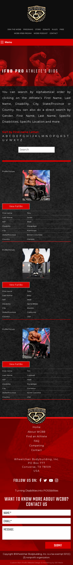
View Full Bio (16, 206)
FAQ (36, 441)
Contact (54, 33)
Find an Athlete (36, 436)
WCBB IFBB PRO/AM (23, 33)
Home (37, 427)
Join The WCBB (14, 29)
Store (38, 29)
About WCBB (36, 431)
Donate (46, 29)
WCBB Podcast (41, 33)
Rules (55, 29)
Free (62, 29)
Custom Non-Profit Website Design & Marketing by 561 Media (36, 562)
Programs (28, 29)
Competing (36, 445)
